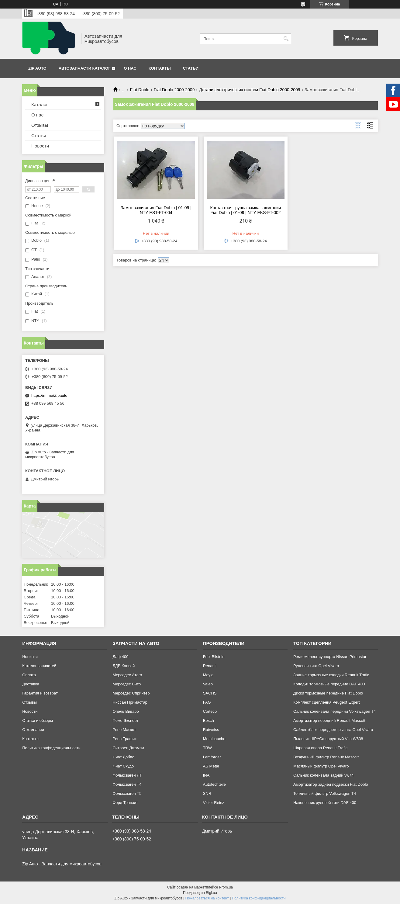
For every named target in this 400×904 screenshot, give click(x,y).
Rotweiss (211, 729)
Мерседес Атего (127, 675)
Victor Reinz (213, 802)
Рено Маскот (124, 729)
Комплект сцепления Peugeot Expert (326, 702)
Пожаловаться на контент (207, 898)
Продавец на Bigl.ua (200, 893)
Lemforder (212, 757)
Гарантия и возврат (40, 693)
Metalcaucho (214, 738)
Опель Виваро (125, 711)
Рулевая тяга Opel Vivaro (316, 665)
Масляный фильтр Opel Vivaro (321, 766)
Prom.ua (226, 887)
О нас (130, 68)
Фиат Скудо (123, 766)
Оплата (29, 675)
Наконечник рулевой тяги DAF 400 (324, 802)
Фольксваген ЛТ (127, 775)
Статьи (191, 68)
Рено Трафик (124, 738)
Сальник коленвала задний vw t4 (323, 775)
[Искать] (286, 38)
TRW (207, 748)
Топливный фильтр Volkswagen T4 (324, 793)
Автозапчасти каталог (85, 68)
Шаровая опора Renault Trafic (320, 748)
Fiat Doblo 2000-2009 (174, 89)
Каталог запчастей (39, 665)
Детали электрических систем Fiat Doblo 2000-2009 (249, 89)
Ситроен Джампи (128, 748)
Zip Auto (37, 68)
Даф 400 (120, 656)
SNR (207, 793)
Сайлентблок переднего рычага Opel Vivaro (333, 729)
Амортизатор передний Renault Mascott (329, 720)
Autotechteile (214, 784)
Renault (210, 665)
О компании (33, 729)
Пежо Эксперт (125, 720)
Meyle (208, 675)
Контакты (160, 68)
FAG (207, 702)
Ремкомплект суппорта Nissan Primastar (329, 656)
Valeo (208, 684)
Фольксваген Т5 (126, 793)
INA (206, 775)
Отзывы (39, 125)
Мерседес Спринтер (131, 693)
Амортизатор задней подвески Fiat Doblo (330, 784)
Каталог (39, 104)
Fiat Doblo (140, 89)
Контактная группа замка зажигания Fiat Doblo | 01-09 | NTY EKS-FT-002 (245, 210)
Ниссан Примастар (129, 702)
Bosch (208, 720)
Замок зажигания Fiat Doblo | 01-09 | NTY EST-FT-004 (156, 210)
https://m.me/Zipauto (49, 395)
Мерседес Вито (126, 684)
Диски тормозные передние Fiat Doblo (328, 693)
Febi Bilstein (214, 656)
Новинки (30, 656)
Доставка (30, 684)
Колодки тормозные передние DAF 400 (329, 684)
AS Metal (211, 766)
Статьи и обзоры (37, 720)
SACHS (210, 693)
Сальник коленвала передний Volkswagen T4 (334, 711)
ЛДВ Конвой (123, 665)
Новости (40, 145)
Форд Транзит (125, 802)
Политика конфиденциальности (51, 748)
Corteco (210, 711)
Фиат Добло (123, 757)
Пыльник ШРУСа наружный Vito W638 (328, 738)
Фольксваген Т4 (126, 784)
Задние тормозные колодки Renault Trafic (331, 675)
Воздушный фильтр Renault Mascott (326, 757)
